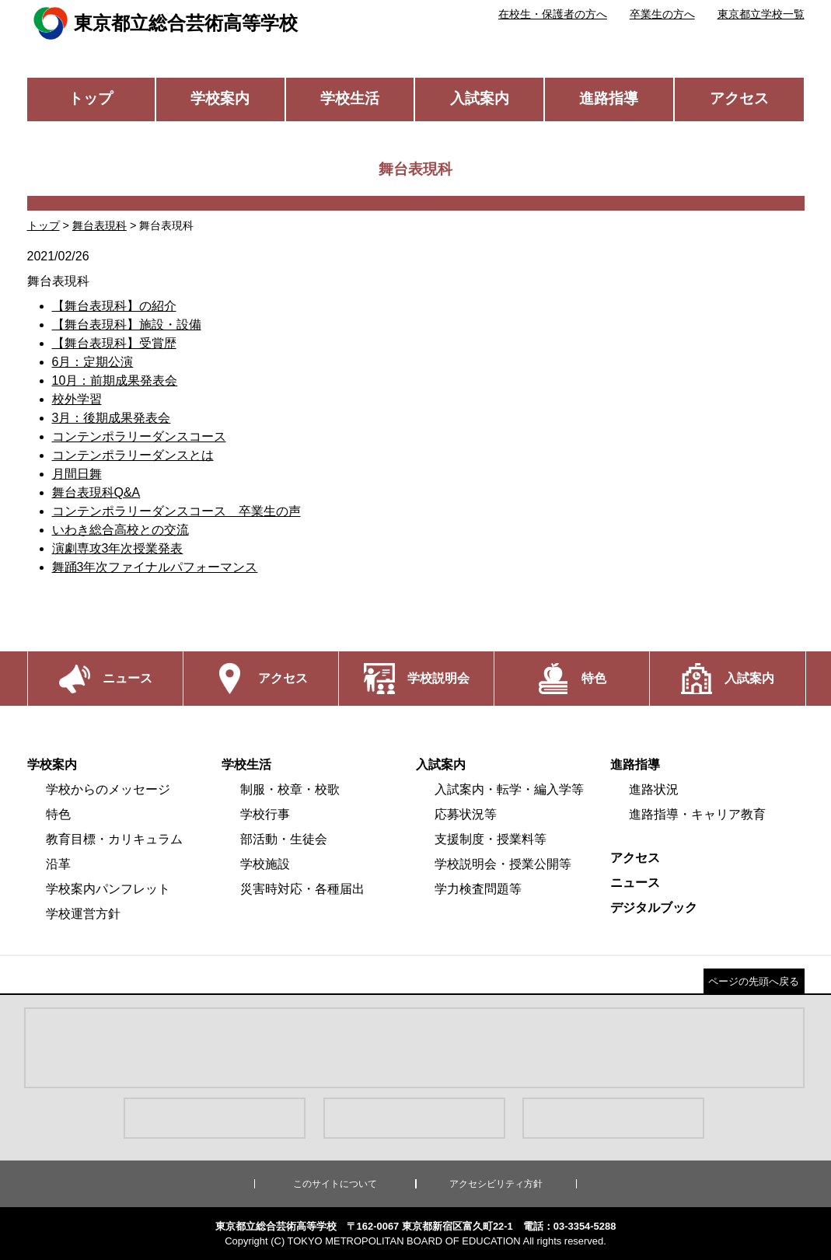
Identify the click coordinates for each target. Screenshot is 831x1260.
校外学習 (77, 399)
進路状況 (654, 789)
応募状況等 (466, 814)
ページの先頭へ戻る (753, 981)
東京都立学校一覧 (761, 14)
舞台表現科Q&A (96, 492)
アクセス (739, 98)
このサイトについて (335, 1183)
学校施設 (265, 864)
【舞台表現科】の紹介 (114, 305)
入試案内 (479, 98)
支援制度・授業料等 (490, 839)
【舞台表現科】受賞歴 (114, 343)
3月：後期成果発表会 (111, 417)
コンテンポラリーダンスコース (139, 436)
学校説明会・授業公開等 (503, 864)
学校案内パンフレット (108, 888)
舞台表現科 (99, 225)
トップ (90, 98)
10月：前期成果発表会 (115, 380)
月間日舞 (77, 473)
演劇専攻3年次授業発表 (117, 548)
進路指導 (608, 98)
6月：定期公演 (93, 361)
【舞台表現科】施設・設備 (126, 324)
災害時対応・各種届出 (302, 888)
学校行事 (265, 814)
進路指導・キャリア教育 (697, 814)
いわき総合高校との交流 (120, 529)
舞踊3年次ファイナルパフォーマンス (155, 567)
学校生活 (349, 98)
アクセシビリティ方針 (496, 1183)
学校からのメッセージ (108, 789)
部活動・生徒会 (283, 839)
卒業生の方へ (662, 14)
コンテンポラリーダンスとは (133, 455)
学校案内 (220, 98)
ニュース (635, 882)
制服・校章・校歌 (290, 789)
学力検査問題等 (478, 888)
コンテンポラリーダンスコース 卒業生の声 (176, 511)
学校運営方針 (83, 913)
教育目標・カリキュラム (114, 839)
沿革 (58, 864)
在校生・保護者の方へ (552, 14)
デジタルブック (653, 907)
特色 (58, 814)
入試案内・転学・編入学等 (509, 789)
